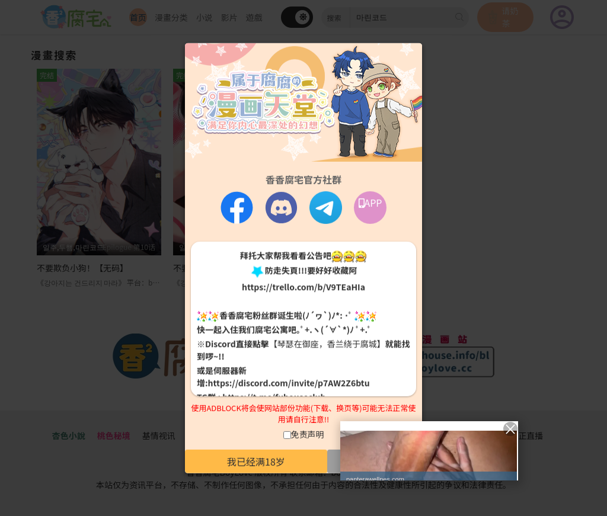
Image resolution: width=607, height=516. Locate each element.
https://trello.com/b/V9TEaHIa (303, 287)
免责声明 (307, 434)
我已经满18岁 (256, 461)
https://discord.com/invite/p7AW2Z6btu (289, 383)
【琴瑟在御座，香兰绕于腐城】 (327, 344)
